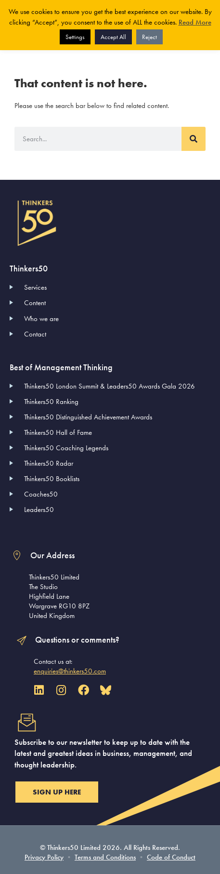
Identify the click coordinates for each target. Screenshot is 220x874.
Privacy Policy (44, 857)
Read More (195, 22)
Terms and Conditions (105, 857)
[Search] (193, 139)
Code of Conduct (171, 857)
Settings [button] (75, 37)
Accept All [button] (113, 37)
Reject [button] (149, 37)
